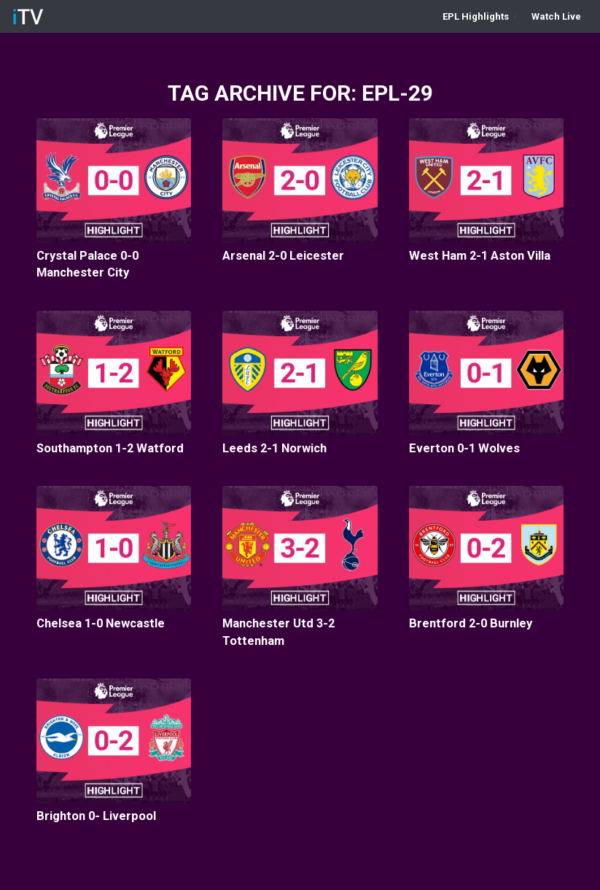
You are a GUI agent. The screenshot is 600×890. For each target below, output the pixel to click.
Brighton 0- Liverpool (96, 816)
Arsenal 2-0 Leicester (283, 256)
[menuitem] (479, 16)
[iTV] (28, 16)
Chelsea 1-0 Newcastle (100, 623)
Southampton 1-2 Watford (110, 448)
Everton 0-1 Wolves (464, 448)
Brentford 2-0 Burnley (470, 623)
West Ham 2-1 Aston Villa (479, 256)
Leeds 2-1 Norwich (274, 448)
